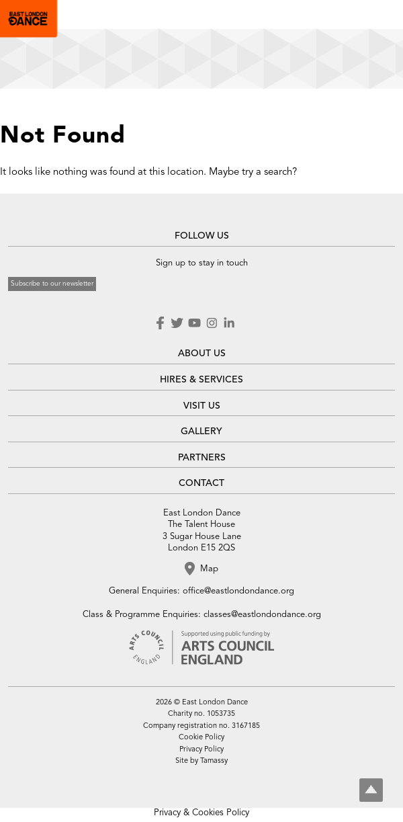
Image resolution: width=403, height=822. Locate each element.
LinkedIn (229, 323)
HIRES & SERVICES (201, 379)
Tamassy (214, 761)
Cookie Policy (201, 737)
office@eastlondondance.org (238, 591)
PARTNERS (202, 457)
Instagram (211, 323)
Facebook (161, 323)
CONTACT (201, 483)
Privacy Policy (201, 749)
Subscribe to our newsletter (52, 283)
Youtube (194, 323)
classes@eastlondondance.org (262, 614)
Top (371, 790)
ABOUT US (202, 353)
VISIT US (201, 406)
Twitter (176, 323)
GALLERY (201, 431)
